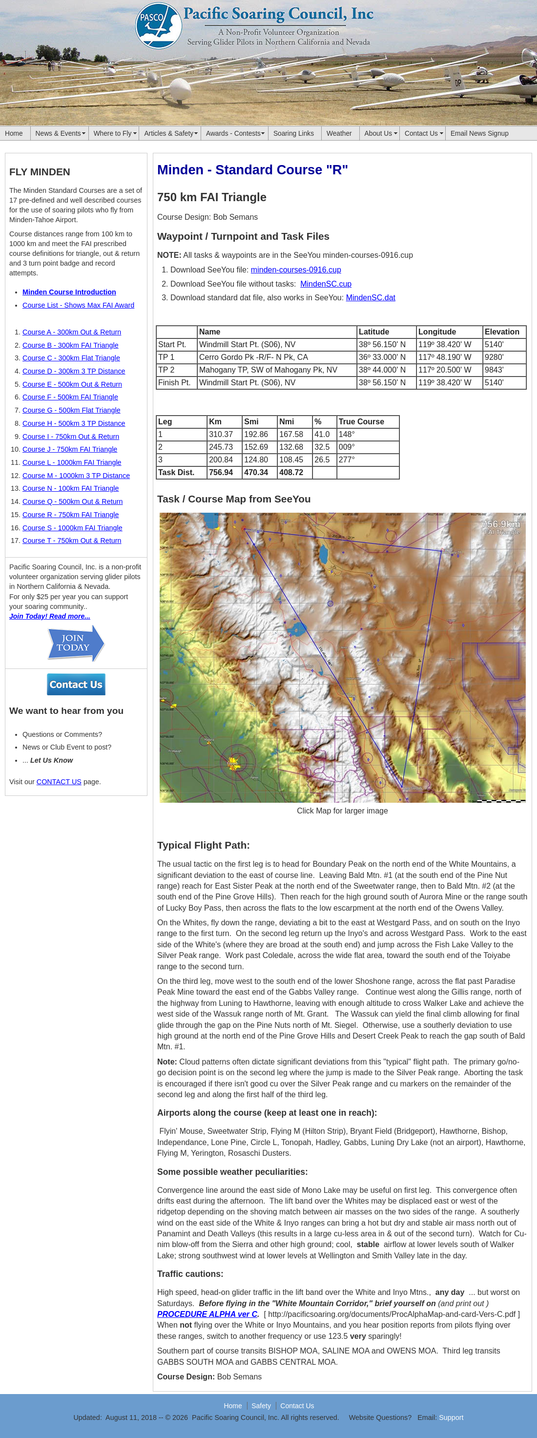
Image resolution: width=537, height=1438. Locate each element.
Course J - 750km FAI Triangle (69, 449)
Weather (339, 133)
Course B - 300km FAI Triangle (70, 345)
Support (451, 1417)
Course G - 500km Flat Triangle (71, 410)
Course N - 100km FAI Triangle (70, 488)
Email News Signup (480, 133)
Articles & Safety (168, 133)
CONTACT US (59, 782)
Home (14, 133)
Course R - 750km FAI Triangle (70, 515)
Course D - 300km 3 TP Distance (73, 371)
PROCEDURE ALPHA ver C (207, 1314)
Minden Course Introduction (69, 292)
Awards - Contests (233, 133)
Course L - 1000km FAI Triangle (72, 462)
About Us (378, 133)
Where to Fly (113, 133)
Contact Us (421, 133)
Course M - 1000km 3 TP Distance (76, 475)
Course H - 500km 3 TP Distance (73, 423)
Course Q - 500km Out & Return (72, 501)
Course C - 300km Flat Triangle (71, 358)
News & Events (58, 133)
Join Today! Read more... (49, 616)
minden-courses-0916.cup (296, 270)
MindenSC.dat (370, 297)
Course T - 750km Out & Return (72, 540)
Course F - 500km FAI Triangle (70, 397)
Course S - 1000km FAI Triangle (72, 528)
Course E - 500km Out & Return (72, 384)
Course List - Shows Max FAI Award (78, 305)
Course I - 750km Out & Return (70, 436)
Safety (261, 1406)
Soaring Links (293, 133)
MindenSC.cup (325, 284)
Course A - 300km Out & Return (71, 332)
